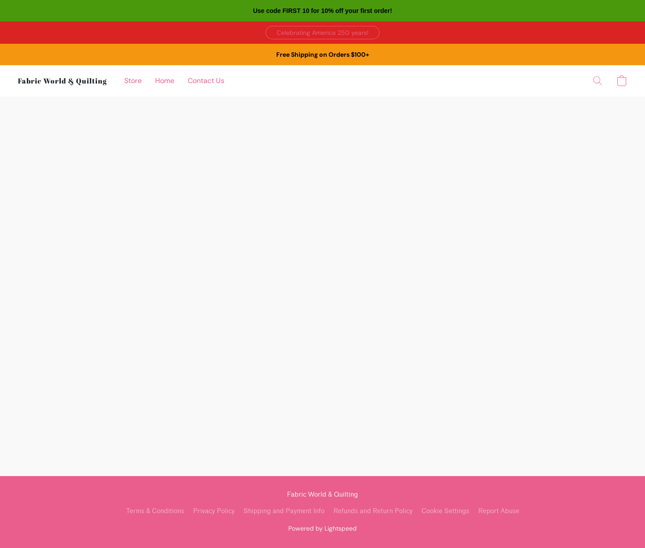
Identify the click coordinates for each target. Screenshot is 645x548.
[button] (322, 32)
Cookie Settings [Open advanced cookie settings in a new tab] (445, 511)
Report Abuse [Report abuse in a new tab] (498, 511)
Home (164, 80)
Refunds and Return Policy (373, 511)
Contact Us (206, 80)
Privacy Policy (214, 511)
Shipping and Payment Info (284, 511)
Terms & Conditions (155, 511)
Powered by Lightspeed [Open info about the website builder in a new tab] (322, 528)
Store (133, 80)
